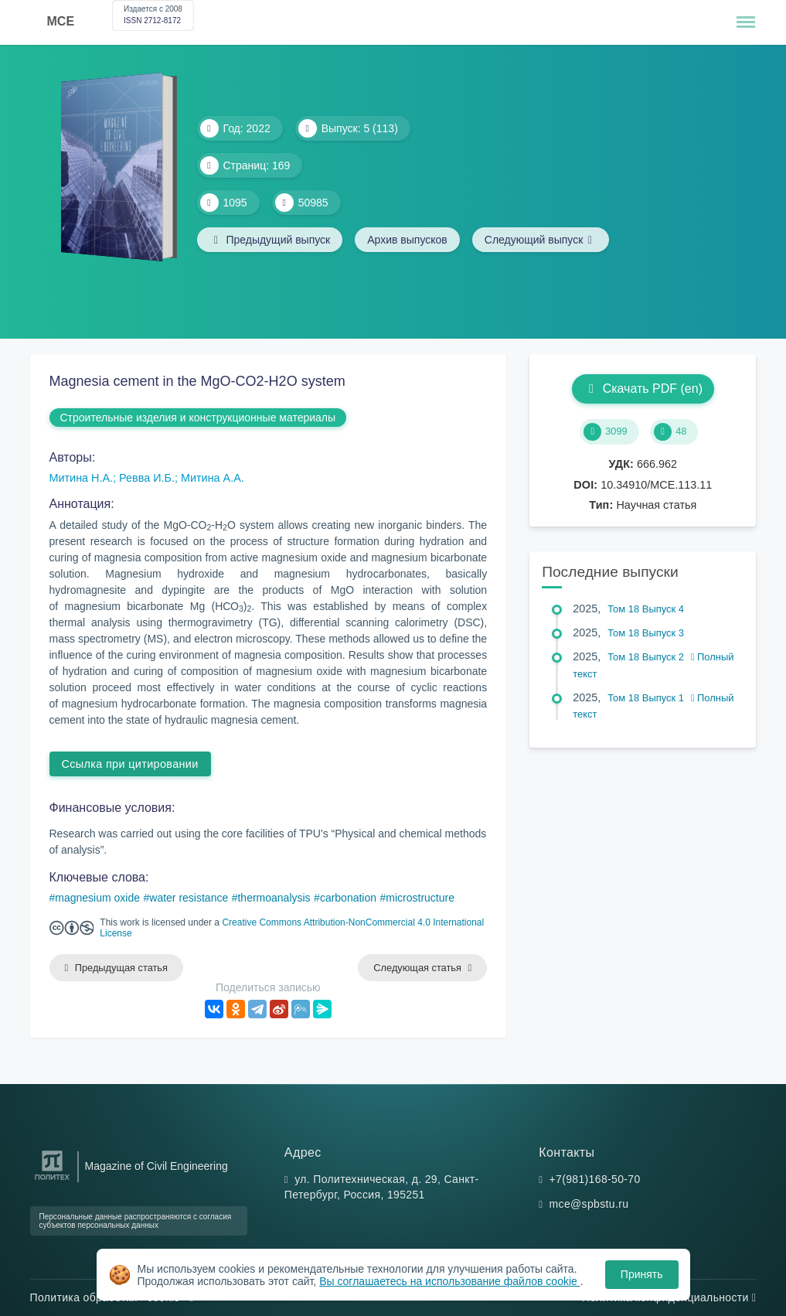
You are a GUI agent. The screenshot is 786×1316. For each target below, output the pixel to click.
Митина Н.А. (81, 478)
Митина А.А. (212, 478)
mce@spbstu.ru (589, 1204)
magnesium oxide (97, 898)
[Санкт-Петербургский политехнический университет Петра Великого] (52, 1180)
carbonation (348, 898)
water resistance (188, 898)
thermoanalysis (273, 898)
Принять (642, 1274)
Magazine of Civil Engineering (156, 1166)
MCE (61, 21)
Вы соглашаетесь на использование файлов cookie (449, 1281)
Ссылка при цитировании (130, 764)
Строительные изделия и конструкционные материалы (198, 417)
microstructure (420, 898)
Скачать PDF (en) (643, 388)
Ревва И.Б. (147, 478)
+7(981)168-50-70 (595, 1179)
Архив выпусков (407, 240)
